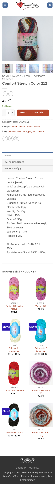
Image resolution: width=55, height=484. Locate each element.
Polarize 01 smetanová (14, 349)
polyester (32, 131)
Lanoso (16, 76)
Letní (27, 76)
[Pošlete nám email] (27, 460)
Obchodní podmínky (27, 468)
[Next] (51, 71)
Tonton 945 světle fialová (14, 307)
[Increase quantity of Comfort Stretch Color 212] (13, 113)
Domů (5, 76)
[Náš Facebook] (22, 460)
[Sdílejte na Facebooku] (5, 138)
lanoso (41, 131)
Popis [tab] (8, 155)
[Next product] (5, 93)
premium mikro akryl (18, 131)
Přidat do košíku (32, 112)
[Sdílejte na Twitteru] (10, 138)
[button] (5, 5)
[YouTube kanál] (32, 460)
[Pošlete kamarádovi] (16, 138)
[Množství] (8, 113)
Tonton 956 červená (14, 390)
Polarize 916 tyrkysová (41, 349)
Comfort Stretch (33, 126)
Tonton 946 (40, 306)
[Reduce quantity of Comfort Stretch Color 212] (4, 113)
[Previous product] (10, 93)
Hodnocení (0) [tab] (13, 168)
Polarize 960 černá (14, 432)
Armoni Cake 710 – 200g (41, 391)
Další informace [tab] (14, 162)
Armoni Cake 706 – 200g (41, 434)
